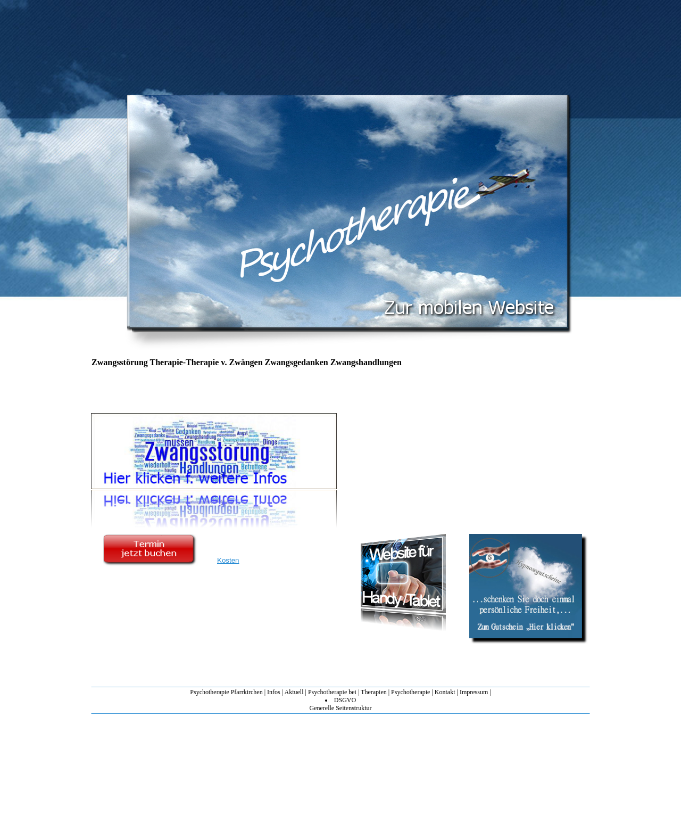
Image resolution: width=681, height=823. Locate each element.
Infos (273, 692)
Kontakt (445, 692)
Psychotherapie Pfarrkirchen (226, 692)
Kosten (228, 560)
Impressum (474, 692)
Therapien (374, 692)
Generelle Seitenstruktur (341, 708)
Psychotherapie (410, 692)
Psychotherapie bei (332, 692)
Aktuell (293, 692)
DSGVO (345, 700)
